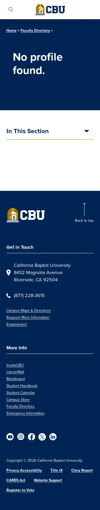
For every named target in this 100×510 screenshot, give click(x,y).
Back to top (84, 220)
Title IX (56, 470)
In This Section (27, 131)
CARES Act (15, 480)
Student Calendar (20, 393)
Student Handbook (21, 386)
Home (11, 30)
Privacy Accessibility (24, 470)
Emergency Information (25, 413)
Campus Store (18, 399)
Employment (16, 324)
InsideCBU (15, 365)
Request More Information (27, 317)
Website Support (48, 480)
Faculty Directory (35, 30)
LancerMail (15, 372)
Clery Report (82, 470)
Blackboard (15, 379)
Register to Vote (20, 490)
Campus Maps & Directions (28, 310)
